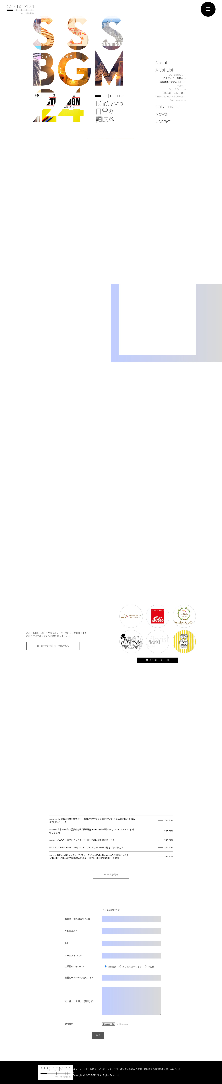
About (161, 62)
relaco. (180, 85)
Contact (163, 121)
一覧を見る (111, 874)
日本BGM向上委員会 (173, 78)
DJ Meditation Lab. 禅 (172, 93)
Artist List (164, 70)
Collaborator (167, 106)
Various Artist (177, 100)
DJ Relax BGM (176, 74)
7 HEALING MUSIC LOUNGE (169, 96)
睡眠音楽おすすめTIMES (171, 82)
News (161, 114)
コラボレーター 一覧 (157, 660)
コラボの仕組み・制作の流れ (53, 646)
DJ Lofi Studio (176, 89)
